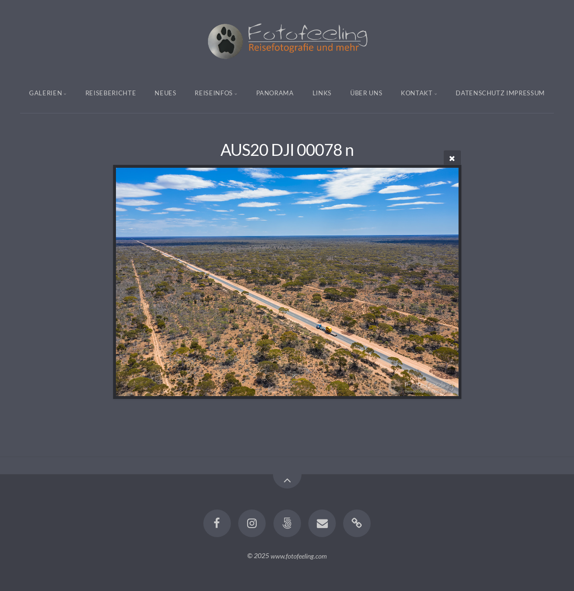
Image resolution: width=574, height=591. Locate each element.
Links (322, 93)
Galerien (45, 93)
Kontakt (417, 93)
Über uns (366, 93)
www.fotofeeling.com (299, 555)
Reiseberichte (110, 93)
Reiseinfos (214, 93)
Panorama (275, 93)
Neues (165, 93)
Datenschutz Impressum (500, 93)
